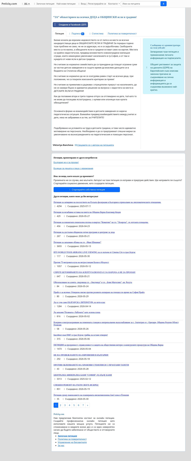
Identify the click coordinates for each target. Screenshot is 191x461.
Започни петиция (43, 3)
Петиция (59, 33)
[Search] (141, 3)
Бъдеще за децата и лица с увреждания (73, 168)
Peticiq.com (9, 3)
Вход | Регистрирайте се (92, 3)
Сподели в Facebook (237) (69, 24)
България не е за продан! (66, 162)
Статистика (96, 33)
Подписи (76, 33)
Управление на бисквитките (72, 442)
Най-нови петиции (66, 3)
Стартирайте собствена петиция (87, 189)
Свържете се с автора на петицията (94, 145)
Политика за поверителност (122, 33)
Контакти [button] (113, 3)
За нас (61, 445)
